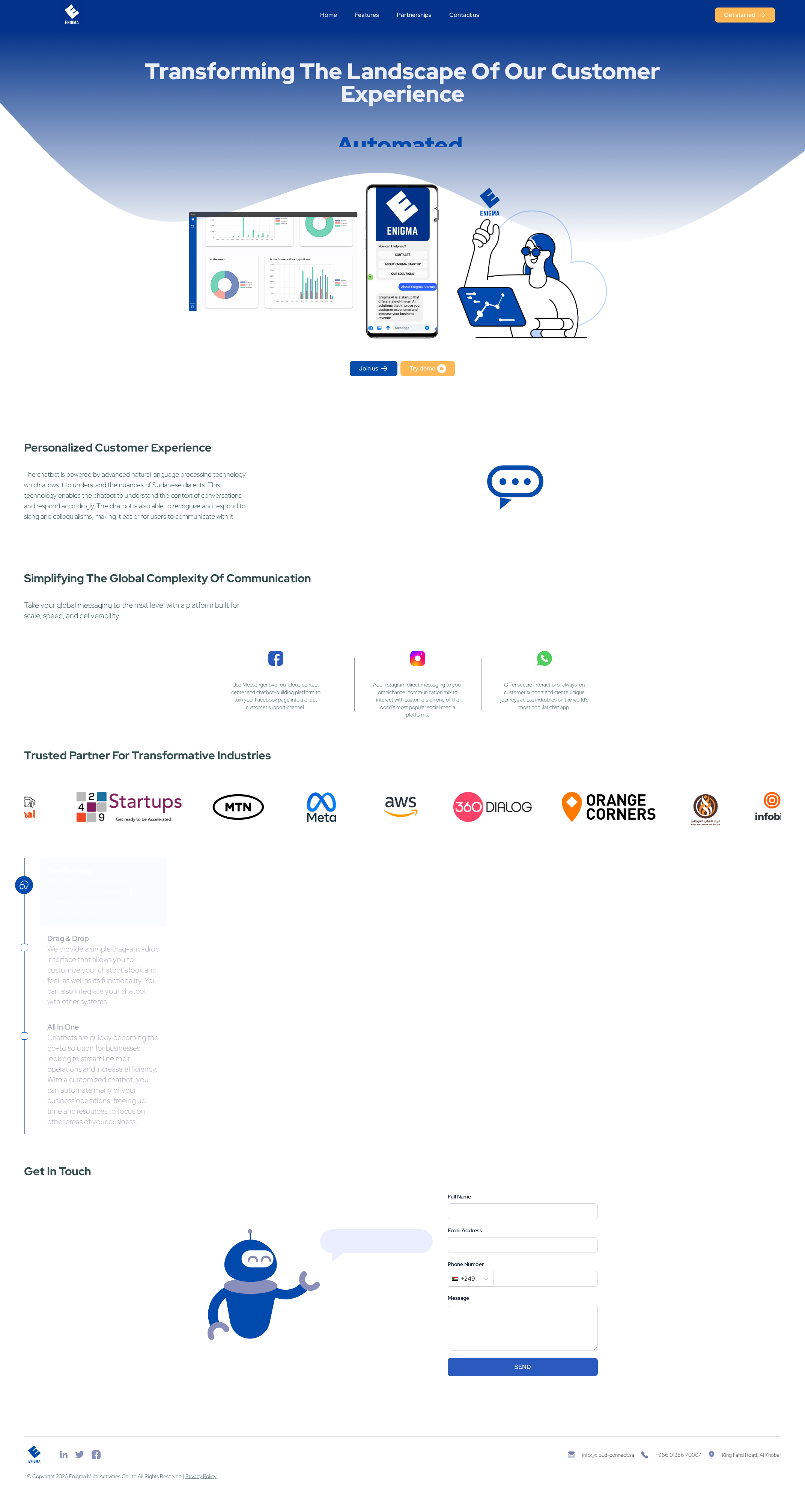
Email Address (465, 1230)
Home (328, 15)
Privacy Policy (201, 1476)
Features (367, 15)
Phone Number (466, 1264)
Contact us (464, 15)
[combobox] (452, 1278)
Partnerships (414, 15)
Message (458, 1298)
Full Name (459, 1196)
